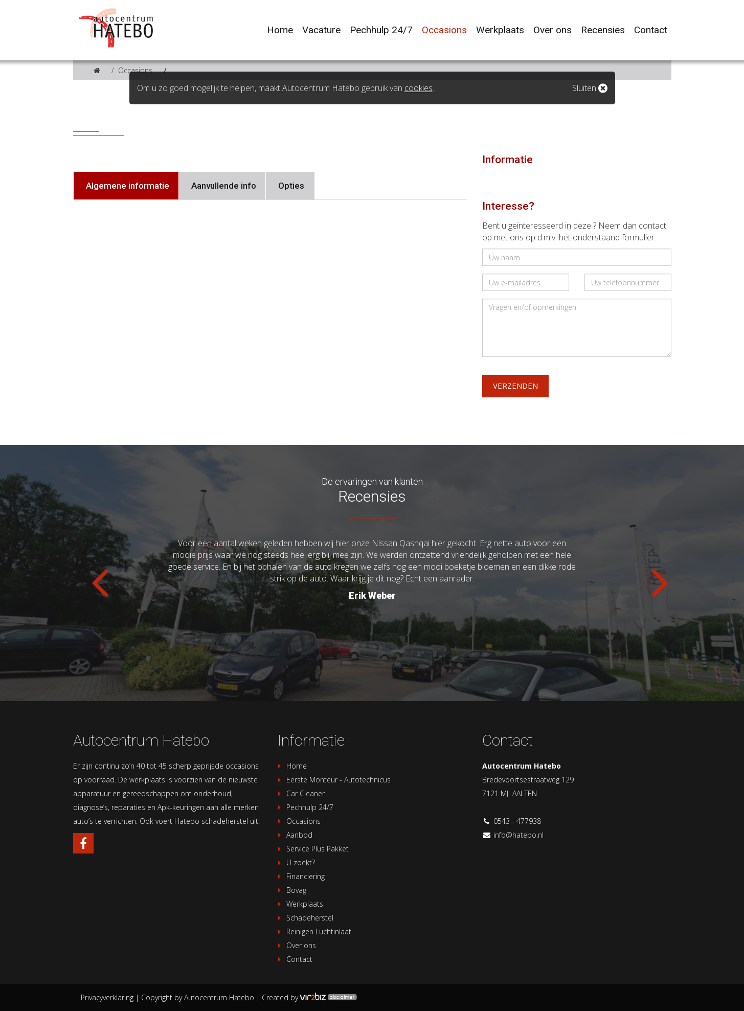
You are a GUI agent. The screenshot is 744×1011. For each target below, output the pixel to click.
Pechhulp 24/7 (304, 807)
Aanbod (293, 835)
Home (291, 766)
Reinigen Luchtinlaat (313, 931)
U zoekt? (295, 862)
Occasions (135, 70)
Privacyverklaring (107, 997)
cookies (418, 88)
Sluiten (589, 88)
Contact (293, 959)
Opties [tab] (290, 186)
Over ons (295, 945)
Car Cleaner (300, 793)
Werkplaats (299, 904)
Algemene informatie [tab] (126, 186)
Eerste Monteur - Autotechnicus (333, 779)
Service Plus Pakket (312, 848)
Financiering (300, 876)
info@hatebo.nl (518, 835)
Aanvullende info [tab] (222, 186)
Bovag (290, 890)
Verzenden (515, 385)
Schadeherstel (304, 918)
